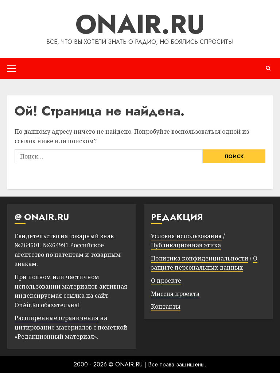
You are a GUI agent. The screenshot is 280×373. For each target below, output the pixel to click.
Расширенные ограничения (56, 318)
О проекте (166, 281)
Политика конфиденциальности (199, 258)
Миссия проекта (175, 294)
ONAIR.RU (140, 24)
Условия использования (186, 236)
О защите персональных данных (204, 263)
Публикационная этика (186, 245)
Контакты (165, 306)
